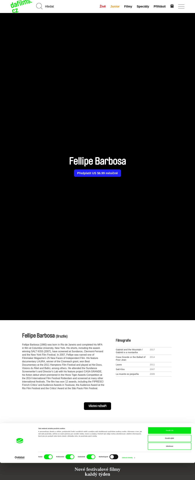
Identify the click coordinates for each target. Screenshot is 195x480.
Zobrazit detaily (127, 475)
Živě (102, 6)
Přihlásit (159, 6)
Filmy (128, 6)
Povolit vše (169, 447)
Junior (114, 6)
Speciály (142, 6)
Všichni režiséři (97, 406)
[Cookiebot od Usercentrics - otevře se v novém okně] (19, 474)
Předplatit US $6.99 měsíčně (97, 173)
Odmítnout (169, 463)
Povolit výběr (169, 455)
